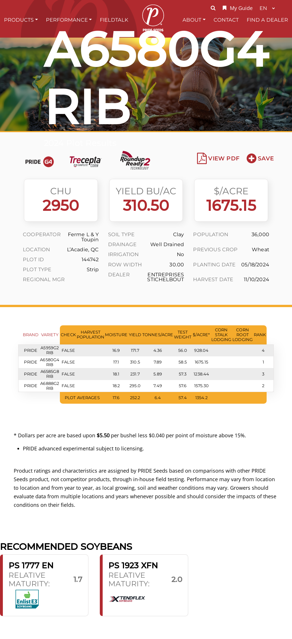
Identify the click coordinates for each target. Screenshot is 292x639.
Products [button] (19, 20)
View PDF (218, 158)
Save (260, 158)
